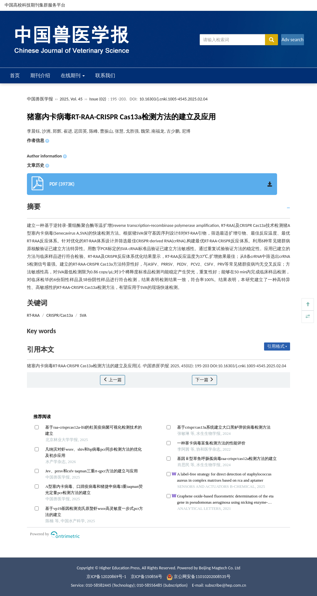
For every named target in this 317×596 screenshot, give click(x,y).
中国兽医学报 (40, 99)
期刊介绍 (40, 75)
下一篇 (204, 379)
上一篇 (112, 379)
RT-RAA (33, 315)
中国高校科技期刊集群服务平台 (35, 5)
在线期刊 (73, 75)
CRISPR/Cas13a (59, 315)
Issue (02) (97, 99)
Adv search (292, 39)
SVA (83, 315)
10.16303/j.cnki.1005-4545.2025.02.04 (173, 99)
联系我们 (105, 75)
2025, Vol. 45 (72, 99)
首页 (15, 75)
